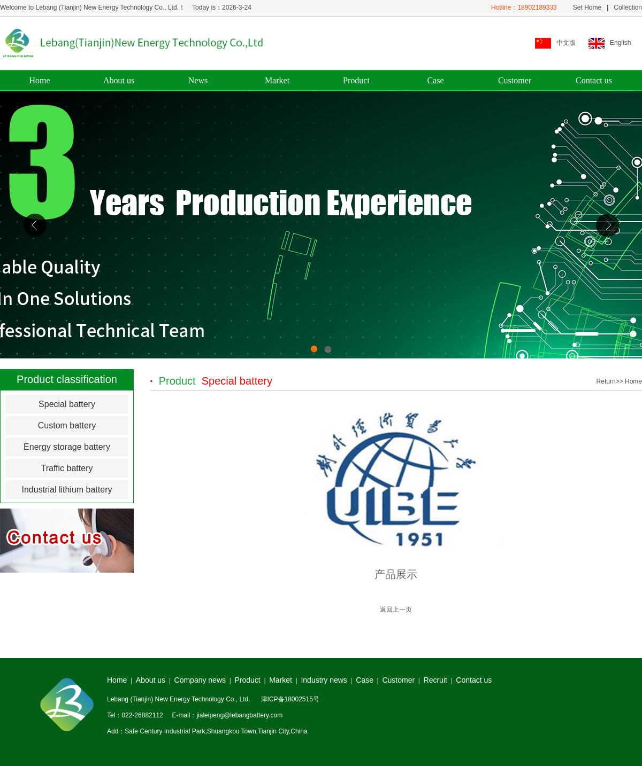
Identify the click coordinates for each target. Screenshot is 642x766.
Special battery (67, 404)
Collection (628, 7)
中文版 (566, 42)
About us (118, 80)
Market (277, 80)
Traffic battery (67, 468)
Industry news (324, 680)
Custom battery (67, 425)
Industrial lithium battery (67, 489)
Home (39, 80)
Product (356, 80)
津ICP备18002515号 (290, 699)
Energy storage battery (67, 446)
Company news (200, 680)
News (198, 80)
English (620, 42)
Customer (514, 80)
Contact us (594, 80)
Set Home (586, 7)
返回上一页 (396, 609)
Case (435, 80)
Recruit (435, 680)
